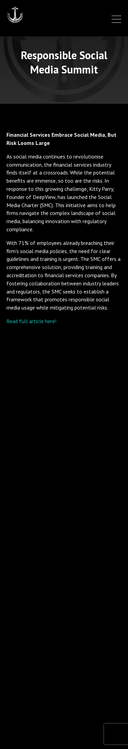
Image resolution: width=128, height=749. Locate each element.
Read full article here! (31, 321)
